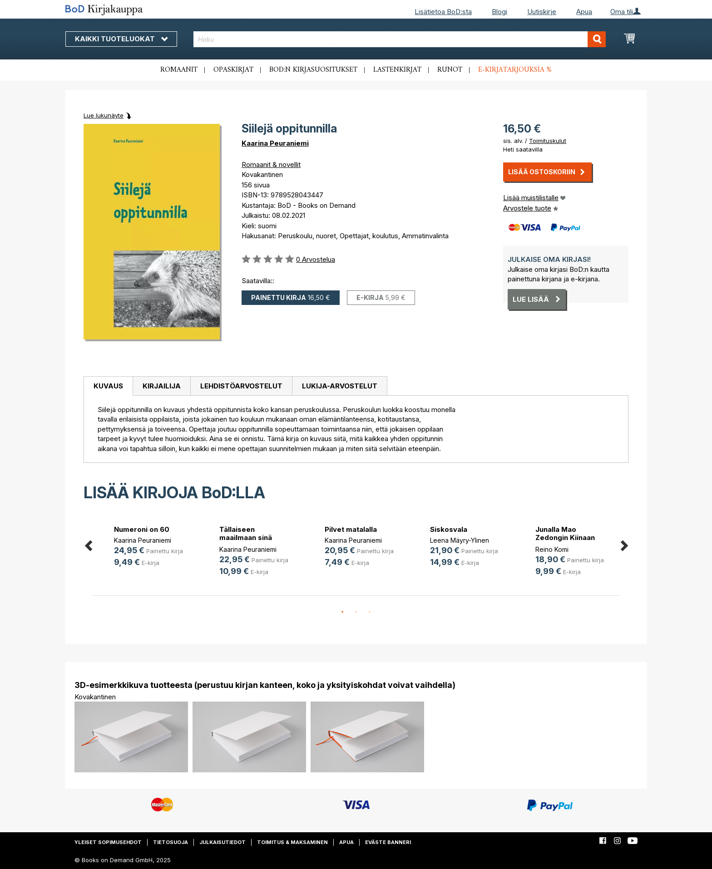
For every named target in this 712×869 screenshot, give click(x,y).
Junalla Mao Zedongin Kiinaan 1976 (565, 537)
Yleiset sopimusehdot (108, 842)
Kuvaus (108, 386)
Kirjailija (162, 386)
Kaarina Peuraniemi (275, 143)
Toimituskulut (547, 140)
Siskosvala (448, 529)
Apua (584, 11)
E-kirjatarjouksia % (515, 70)
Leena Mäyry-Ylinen (459, 540)
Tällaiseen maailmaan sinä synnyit (245, 537)
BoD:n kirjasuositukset (313, 70)
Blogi (499, 11)
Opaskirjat (233, 70)
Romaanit (179, 70)
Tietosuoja (170, 842)
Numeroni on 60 (141, 529)
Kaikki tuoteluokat (121, 38)
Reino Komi (552, 549)
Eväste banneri (388, 842)
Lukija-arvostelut (339, 386)
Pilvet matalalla (351, 529)
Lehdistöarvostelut (241, 386)
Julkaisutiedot (222, 842)
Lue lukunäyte (104, 115)
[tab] (108, 386)
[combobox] (399, 39)
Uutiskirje (541, 11)
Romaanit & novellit (271, 164)
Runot (449, 70)
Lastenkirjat (397, 70)
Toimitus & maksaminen (292, 842)
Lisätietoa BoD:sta (443, 11)
